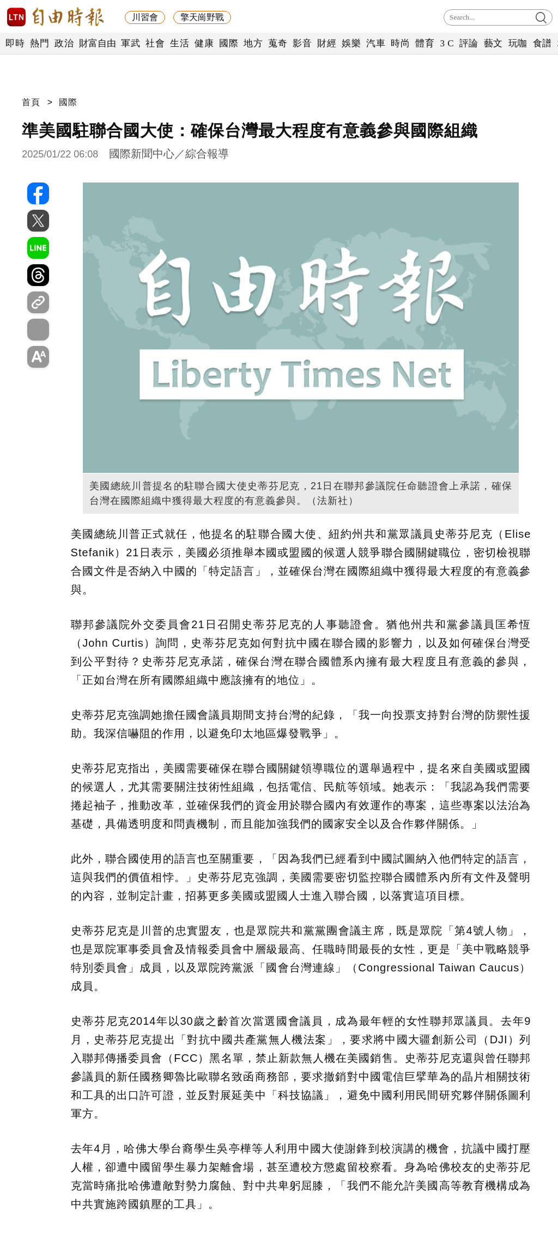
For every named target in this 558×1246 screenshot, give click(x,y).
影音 (302, 43)
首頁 (31, 102)
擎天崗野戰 (202, 17)
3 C (447, 43)
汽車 (375, 43)
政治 (64, 43)
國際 (228, 43)
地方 (253, 43)
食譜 (542, 43)
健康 (204, 43)
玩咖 (517, 43)
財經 (326, 43)
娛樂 (351, 43)
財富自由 (97, 43)
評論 (468, 43)
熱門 (39, 43)
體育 (424, 43)
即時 (15, 43)
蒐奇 (277, 43)
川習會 (145, 17)
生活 (179, 43)
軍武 (130, 43)
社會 (155, 43)
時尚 (400, 43)
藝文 (493, 43)
